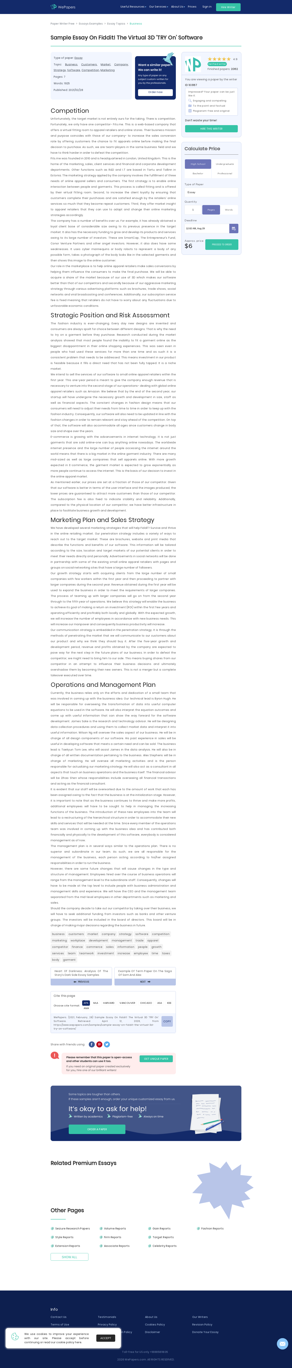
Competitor (60, 947)
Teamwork (86, 953)
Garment (69, 960)
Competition (90, 70)
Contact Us (58, 1317)
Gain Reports (162, 1228)
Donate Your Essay (205, 1332)
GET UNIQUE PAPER (156, 1059)
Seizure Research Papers (72, 1228)
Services (58, 953)
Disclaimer (152, 1332)
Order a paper (97, 1129)
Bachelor (198, 173)
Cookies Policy (155, 1324)
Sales (110, 947)
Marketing (107, 70)
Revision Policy (202, 1324)
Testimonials (107, 1317)
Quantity (191, 201)
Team (72, 953)
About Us (151, 1317)
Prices (192, 7)
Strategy (60, 70)
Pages (211, 209)
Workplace (78, 940)
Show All (69, 1257)
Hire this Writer (211, 129)
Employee (141, 953)
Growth (156, 947)
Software (73, 70)
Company (121, 64)
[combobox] (211, 192)
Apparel (152, 940)
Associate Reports (117, 1246)
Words (229, 209)
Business (71, 64)
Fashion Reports (212, 1228)
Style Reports (64, 1237)
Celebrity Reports (165, 1246)
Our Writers (200, 1317)
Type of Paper (194, 184)
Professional (225, 173)
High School (198, 164)
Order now (155, 92)
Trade (140, 940)
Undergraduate (225, 164)
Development (98, 940)
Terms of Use (60, 1324)
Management (122, 940)
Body (55, 960)
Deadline (191, 220)
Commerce (94, 947)
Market (105, 64)
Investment (106, 953)
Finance (77, 947)
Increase (124, 953)
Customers (89, 64)
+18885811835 (159, 1352)
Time (155, 953)
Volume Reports (115, 1228)
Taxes (166, 953)
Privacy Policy (107, 1324)
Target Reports (163, 1237)
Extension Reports (67, 1246)
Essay (79, 58)
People (143, 947)
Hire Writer (228, 7)
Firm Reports (112, 1237)
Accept (105, 1338)
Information (125, 947)
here (78, 1342)
